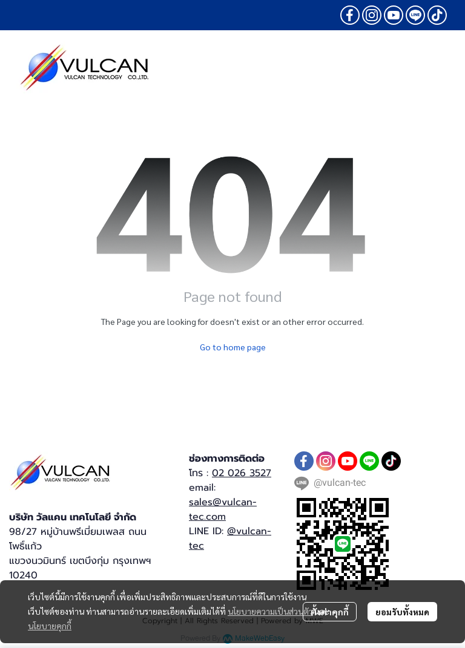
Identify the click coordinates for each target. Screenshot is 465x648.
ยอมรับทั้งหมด (402, 611)
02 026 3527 (241, 473)
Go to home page (233, 346)
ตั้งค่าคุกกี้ (330, 611)
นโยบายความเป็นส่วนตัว (270, 611)
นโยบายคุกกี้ (49, 625)
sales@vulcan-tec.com (223, 509)
